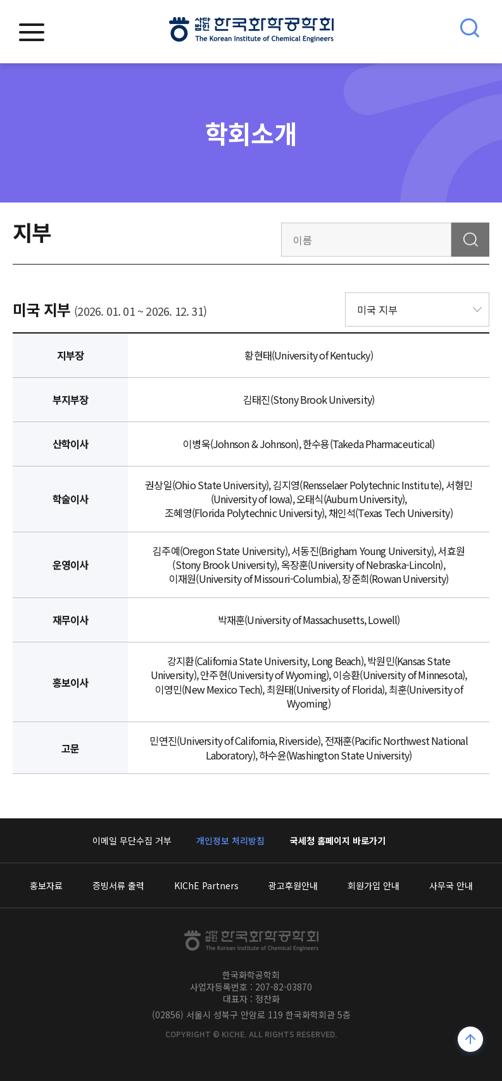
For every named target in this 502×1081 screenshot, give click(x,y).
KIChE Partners (206, 885)
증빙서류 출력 (118, 885)
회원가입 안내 (373, 885)
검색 (470, 239)
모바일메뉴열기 (31, 32)
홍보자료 (46, 885)
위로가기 (470, 1040)
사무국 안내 (451, 885)
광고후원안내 (293, 885)
